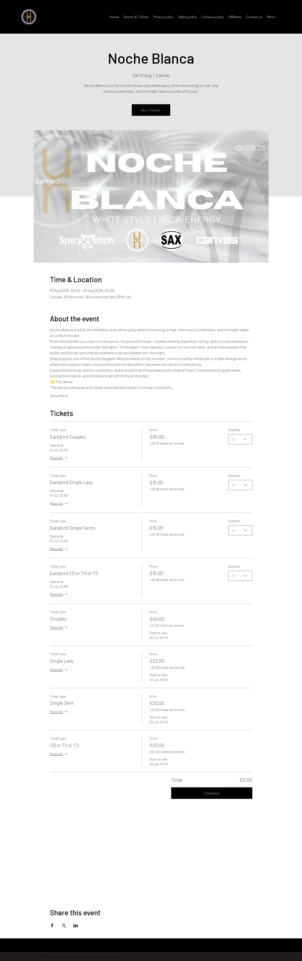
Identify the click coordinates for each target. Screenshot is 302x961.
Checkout (212, 793)
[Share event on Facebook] (52, 925)
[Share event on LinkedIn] (75, 925)
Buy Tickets (151, 110)
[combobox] (240, 439)
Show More (59, 395)
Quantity (234, 430)
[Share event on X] (64, 925)
